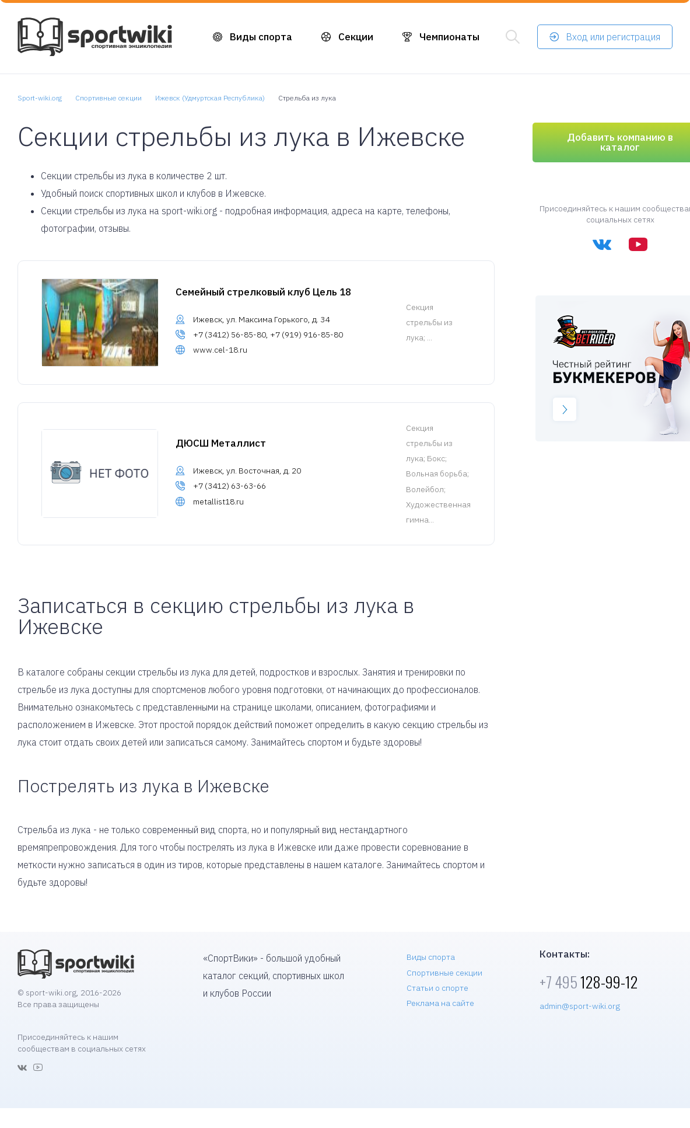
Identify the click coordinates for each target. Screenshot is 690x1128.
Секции (355, 36)
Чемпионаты (449, 36)
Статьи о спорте (437, 988)
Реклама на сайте (440, 1003)
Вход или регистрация (613, 37)
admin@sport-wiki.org (580, 1006)
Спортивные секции (444, 972)
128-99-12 (589, 981)
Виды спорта (261, 36)
